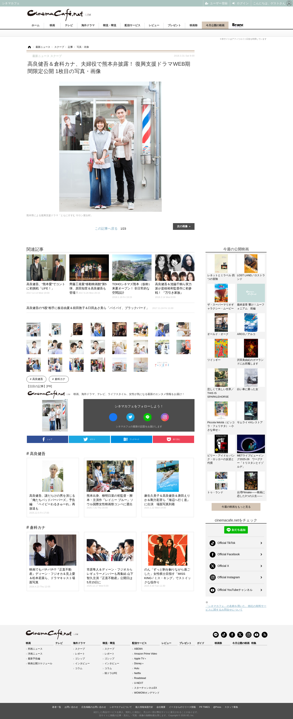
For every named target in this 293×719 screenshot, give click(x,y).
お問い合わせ (71, 707)
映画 (52, 25)
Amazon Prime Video (145, 653)
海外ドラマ (88, 25)
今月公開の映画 (215, 25)
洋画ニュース (35, 653)
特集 (253, 643)
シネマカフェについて (120, 707)
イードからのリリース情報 (182, 707)
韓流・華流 (109, 25)
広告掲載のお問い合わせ (93, 707)
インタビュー (82, 663)
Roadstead (140, 678)
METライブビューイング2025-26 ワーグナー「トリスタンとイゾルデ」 (250, 461)
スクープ (80, 648)
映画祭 (194, 25)
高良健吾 (37, 379)
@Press (217, 707)
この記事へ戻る (110, 228)
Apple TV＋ (140, 658)
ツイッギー (214, 359)
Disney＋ (139, 663)
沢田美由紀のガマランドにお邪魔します (250, 361)
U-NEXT (138, 683)
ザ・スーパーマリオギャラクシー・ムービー (220, 306)
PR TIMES (204, 707)
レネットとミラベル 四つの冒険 (221, 277)
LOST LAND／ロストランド (251, 277)
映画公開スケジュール (40, 663)
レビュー (154, 25)
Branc (237, 25)
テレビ (69, 25)
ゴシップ (80, 658)
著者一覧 (56, 707)
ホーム (35, 25)
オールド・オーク (217, 334)
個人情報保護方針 (144, 707)
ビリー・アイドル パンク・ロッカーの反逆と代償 (221, 459)
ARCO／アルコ (246, 334)
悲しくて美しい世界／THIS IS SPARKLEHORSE (220, 393)
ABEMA (138, 648)
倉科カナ (60, 379)
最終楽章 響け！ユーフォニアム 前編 (250, 306)
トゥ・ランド (215, 492)
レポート (80, 653)
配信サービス (132, 25)
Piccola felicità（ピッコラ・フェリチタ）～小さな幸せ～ (221, 426)
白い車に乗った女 (247, 389)
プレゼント (174, 25)
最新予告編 (34, 658)
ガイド (200, 643)
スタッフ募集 (231, 707)
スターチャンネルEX (145, 687)
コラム (78, 668)
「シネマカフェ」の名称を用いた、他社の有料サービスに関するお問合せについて (236, 607)
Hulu (136, 668)
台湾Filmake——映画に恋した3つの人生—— (251, 494)
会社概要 (160, 707)
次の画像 (182, 226)
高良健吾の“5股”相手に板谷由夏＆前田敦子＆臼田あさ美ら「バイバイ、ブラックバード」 (99, 308)
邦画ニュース (35, 648)
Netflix (137, 673)
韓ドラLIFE (111, 673)
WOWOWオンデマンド (147, 692)
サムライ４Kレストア (250, 422)
